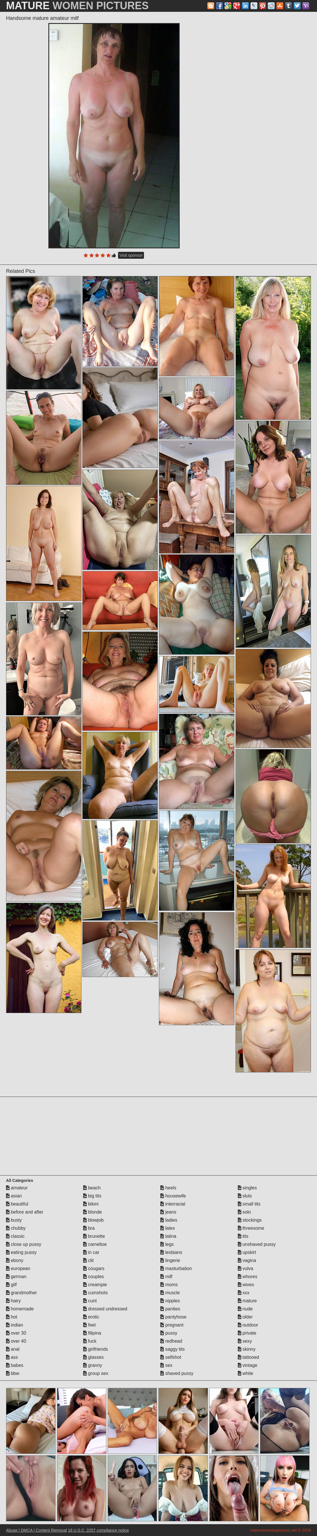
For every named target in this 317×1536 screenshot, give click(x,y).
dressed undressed (105, 1308)
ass (12, 1357)
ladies (168, 1220)
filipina (92, 1333)
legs (167, 1244)
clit (88, 1260)
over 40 (16, 1341)
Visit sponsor (131, 255)
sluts (245, 1195)
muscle (170, 1292)
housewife (173, 1195)
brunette (94, 1236)
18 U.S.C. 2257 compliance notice (98, 1530)
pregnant (171, 1324)
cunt (90, 1300)
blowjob (93, 1220)
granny (92, 1365)
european (18, 1268)
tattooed (248, 1357)
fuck (89, 1341)
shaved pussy (176, 1373)
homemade (20, 1308)
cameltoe (95, 1244)
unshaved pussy (257, 1244)
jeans (168, 1212)
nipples (170, 1300)
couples (93, 1276)
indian (14, 1324)
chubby (16, 1228)
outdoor (248, 1324)
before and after (24, 1212)
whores (247, 1276)
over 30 (16, 1333)
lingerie (170, 1260)
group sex (95, 1373)
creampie (95, 1284)
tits (243, 1236)
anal (13, 1349)
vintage (247, 1365)
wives (246, 1284)
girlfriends (95, 1349)
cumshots (95, 1292)
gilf (11, 1284)
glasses (93, 1357)
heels (168, 1187)
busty (14, 1220)
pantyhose (173, 1316)
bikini (90, 1203)
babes (14, 1365)
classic (15, 1236)
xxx (243, 1292)
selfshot (170, 1357)
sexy (245, 1341)
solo (244, 1212)
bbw (12, 1373)
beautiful (17, 1203)
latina (168, 1236)
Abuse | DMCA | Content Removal (36, 1530)
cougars (93, 1268)
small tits (249, 1203)
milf (166, 1276)
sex (166, 1365)
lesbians (171, 1252)
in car (91, 1252)
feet (89, 1324)
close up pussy (23, 1244)
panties (170, 1308)
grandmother (21, 1292)
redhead (171, 1341)
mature (247, 1300)
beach (91, 1187)
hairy (13, 1300)
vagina (247, 1260)
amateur (17, 1187)
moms (169, 1284)
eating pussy (21, 1252)
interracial (172, 1203)
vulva (245, 1268)
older (245, 1316)
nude (245, 1308)
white (245, 1373)
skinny (247, 1349)
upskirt (247, 1252)
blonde (92, 1212)
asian (14, 1195)
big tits (92, 1195)
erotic (91, 1316)
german (16, 1276)
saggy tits (172, 1349)
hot (11, 1316)
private (247, 1333)
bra (89, 1228)
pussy (168, 1333)
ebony (14, 1260)
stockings (250, 1220)
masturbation (176, 1268)
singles (247, 1187)
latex (167, 1228)
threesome (251, 1228)
